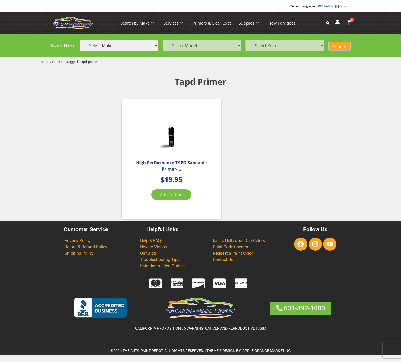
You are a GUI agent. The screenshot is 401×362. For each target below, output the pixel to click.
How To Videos (282, 23)
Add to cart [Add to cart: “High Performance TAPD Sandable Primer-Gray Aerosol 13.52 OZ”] (159, 198)
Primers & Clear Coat (211, 23)
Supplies (249, 23)
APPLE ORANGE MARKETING (266, 357)
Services (173, 23)
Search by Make (137, 23)
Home (44, 61)
